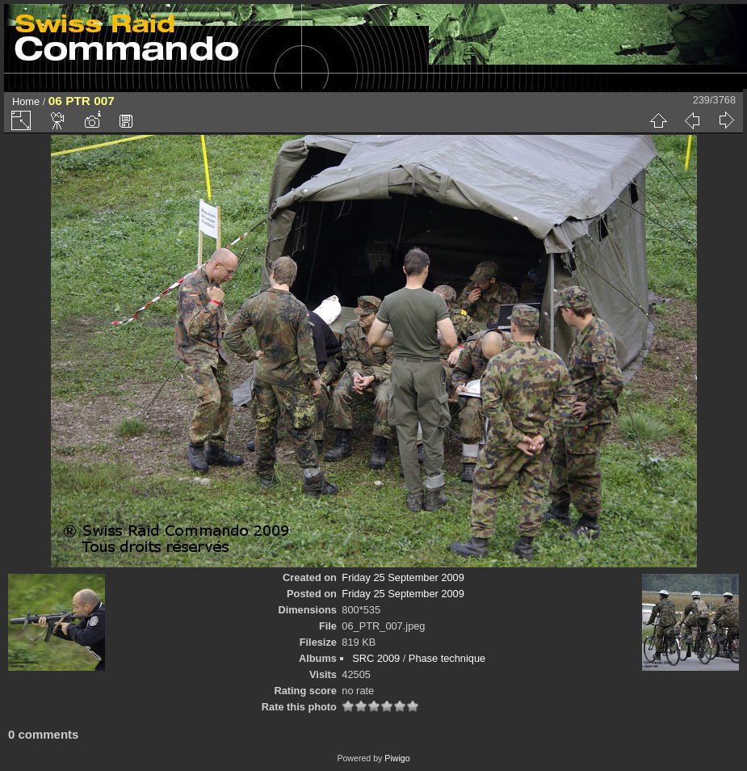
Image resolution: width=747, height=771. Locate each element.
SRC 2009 (376, 658)
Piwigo (396, 758)
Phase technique (447, 658)
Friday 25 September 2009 (403, 577)
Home (26, 101)
